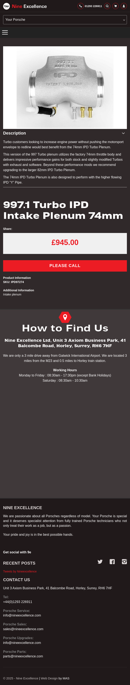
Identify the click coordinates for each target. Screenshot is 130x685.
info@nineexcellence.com (22, 615)
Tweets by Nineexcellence (20, 571)
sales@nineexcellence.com (23, 629)
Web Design (49, 678)
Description (14, 133)
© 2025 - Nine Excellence (20, 678)
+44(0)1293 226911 (17, 602)
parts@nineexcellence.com (23, 656)
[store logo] (25, 6)
